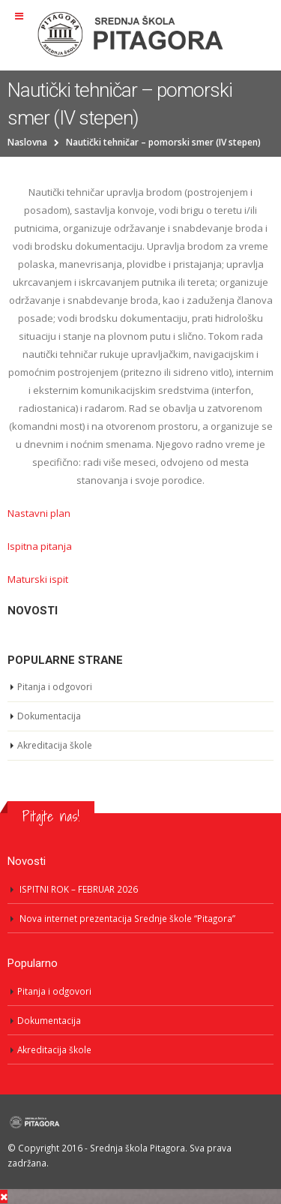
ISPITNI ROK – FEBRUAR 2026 (78, 889)
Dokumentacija (49, 716)
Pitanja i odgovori (54, 686)
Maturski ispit (37, 579)
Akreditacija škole (54, 745)
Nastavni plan (38, 513)
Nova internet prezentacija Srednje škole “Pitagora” (127, 918)
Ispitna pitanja (39, 546)
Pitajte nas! (50, 816)
